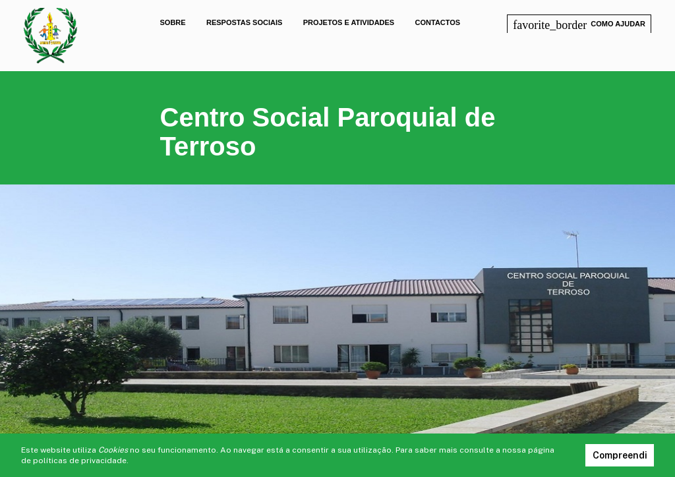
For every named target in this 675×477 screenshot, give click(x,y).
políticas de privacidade (80, 460)
